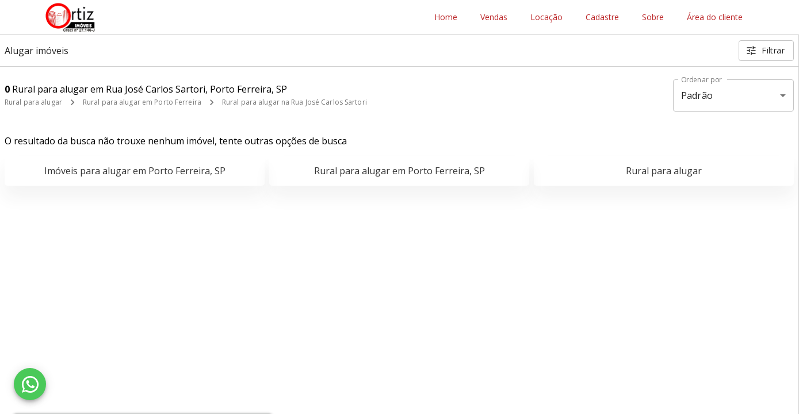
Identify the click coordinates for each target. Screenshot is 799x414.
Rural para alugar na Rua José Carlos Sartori (294, 102)
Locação (546, 17)
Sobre (653, 17)
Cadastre (602, 17)
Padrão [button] (697, 95)
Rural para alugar (33, 102)
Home (445, 17)
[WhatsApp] (30, 384)
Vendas (493, 17)
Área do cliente (715, 17)
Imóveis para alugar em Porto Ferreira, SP (134, 170)
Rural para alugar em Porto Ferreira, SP (399, 170)
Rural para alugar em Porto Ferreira (142, 102)
